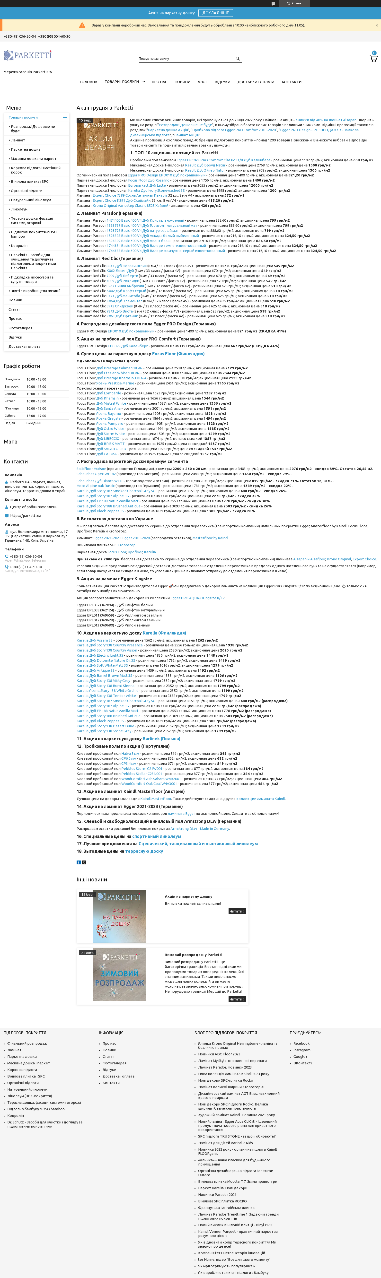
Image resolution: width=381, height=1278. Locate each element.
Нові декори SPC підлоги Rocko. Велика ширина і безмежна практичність (233, 1057)
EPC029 (114, 346)
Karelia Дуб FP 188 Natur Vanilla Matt (108, 501)
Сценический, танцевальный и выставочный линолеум (198, 843)
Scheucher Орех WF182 (96, 474)
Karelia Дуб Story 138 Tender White (106, 696)
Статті (14, 309)
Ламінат (18, 140)
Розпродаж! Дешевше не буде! (33, 128)
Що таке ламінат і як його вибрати (228, 1248)
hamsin (112, 398)
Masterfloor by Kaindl (210, 538)
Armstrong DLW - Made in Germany (199, 828)
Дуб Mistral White (111, 403)
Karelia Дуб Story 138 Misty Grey (103, 680)
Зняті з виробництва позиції (35, 291)
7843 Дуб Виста (119, 311)
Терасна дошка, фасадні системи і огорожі (44, 1054)
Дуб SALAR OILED (111, 449)
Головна (88, 82)
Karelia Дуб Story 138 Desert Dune (105, 726)
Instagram (301, 1001)
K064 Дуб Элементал (124, 301)
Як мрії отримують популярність (226, 1217)
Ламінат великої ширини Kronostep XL (231, 1038)
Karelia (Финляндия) (164, 632)
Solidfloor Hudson (91, 469)
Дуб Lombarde (108, 393)
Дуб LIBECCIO (107, 438)
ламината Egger (181, 813)
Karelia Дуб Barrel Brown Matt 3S (104, 675)
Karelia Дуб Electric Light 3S (100, 655)
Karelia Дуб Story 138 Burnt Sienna (105, 686)
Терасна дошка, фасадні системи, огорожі (32, 220)
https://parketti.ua (25, 515)
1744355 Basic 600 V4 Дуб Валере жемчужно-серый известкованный (166, 251)
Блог (202, 82)
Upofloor (135, 552)
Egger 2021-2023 (107, 538)
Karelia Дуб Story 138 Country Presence (110, 645)
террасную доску (144, 851)
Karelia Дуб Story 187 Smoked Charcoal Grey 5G (116, 491)
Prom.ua (214, 1268)
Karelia (83, 511)
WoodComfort (133, 784)
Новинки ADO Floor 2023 (219, 1005)
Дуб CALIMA (106, 454)
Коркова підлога (22, 1021)
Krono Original (339, 559)
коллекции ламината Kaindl (260, 799)
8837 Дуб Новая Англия (126, 266)
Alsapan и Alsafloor (309, 559)
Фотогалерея (20, 328)
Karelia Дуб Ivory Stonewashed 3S (156, 190)
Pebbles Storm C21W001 (141, 768)
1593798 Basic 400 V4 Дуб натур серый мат (143, 230)
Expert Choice (364, 559)
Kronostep (126, 545)
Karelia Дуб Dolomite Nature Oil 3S (106, 660)
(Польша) (170, 738)
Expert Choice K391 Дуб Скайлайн (122, 200)
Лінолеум (19, 209)
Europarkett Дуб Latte (147, 185)
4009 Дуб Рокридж (122, 281)
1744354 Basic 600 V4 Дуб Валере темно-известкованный (156, 245)
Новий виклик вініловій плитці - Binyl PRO (235, 1176)
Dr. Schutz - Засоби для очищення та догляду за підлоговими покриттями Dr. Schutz (33, 261)
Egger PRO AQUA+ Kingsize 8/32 (197, 598)
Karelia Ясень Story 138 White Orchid (107, 690)
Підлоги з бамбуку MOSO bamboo (36, 1060)
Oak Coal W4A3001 (161, 784)
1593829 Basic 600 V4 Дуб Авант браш (138, 241)
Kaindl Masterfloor (155, 799)
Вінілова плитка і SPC (29, 181)
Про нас (159, 82)
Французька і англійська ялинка (226, 1159)
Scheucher (86, 481)
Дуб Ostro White (110, 428)
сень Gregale (109, 418)
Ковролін (19, 245)
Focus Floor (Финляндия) (178, 353)
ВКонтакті (302, 1014)
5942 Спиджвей (119, 306)
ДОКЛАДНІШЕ (215, 13)
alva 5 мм (131, 753)
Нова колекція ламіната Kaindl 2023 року (233, 1025)
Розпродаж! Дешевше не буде (185, 125)
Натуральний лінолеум (31, 200)
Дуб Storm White (110, 434)
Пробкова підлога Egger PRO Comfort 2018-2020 (234, 130)
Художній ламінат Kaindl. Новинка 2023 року (236, 1066)
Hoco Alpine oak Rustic (96, 486)
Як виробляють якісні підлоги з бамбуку (233, 1224)
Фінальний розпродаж (27, 995)
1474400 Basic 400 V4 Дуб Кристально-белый (145, 220)
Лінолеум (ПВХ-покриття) (29, 1047)
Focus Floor (116, 552)
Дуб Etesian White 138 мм (118, 373)
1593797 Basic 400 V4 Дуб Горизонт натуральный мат (152, 225)
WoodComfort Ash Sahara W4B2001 (151, 779)
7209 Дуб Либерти (122, 276)
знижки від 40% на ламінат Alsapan (326, 120)
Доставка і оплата (256, 82)
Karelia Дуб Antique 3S (96, 670)
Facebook (301, 995)
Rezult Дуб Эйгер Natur (205, 170)
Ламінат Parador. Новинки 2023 (225, 1019)
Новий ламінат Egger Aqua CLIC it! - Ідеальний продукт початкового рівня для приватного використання (237, 1077)
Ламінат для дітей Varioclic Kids (225, 1094)
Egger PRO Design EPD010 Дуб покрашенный (166, 175)
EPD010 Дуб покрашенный (131, 331)
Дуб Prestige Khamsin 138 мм (121, 378)
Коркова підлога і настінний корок (36, 170)
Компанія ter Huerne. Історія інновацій (231, 1204)
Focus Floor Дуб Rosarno (148, 180)
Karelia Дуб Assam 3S (95, 640)
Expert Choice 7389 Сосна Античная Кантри (130, 195)
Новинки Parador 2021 (217, 1146)
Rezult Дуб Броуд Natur (205, 165)
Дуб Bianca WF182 (110, 481)
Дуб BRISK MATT (110, 444)
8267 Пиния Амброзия (125, 286)
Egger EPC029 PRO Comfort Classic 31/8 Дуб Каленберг (223, 160)
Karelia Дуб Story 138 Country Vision (107, 650)
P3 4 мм (130, 763)
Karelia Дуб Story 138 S (96, 731)
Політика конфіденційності (281, 1273)
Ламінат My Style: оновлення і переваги (232, 1012)
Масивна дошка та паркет (33, 158)
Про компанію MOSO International (227, 1230)
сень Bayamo (109, 413)
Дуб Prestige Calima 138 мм (119, 368)
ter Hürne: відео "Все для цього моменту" (234, 1211)
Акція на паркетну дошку (176, 896)
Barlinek (151, 738)
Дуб (100, 408)
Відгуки (222, 82)
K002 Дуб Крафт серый (126, 291)
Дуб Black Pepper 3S (106, 511)
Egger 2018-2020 (136, 538)
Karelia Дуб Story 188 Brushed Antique (109, 506)
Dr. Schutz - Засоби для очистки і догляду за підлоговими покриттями (44, 1075)
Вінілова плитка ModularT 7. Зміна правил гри (237, 1133)
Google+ (300, 1008)
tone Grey (123, 731)
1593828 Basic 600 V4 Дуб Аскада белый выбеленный (153, 236)
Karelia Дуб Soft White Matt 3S (102, 665)
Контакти (291, 82)
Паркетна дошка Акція (168, 130)
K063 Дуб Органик (122, 316)
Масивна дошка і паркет (28, 1014)
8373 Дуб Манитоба (123, 296)
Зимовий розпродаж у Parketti (334, 896)
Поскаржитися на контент (241, 1273)
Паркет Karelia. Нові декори (222, 1139)
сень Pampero (110, 423)
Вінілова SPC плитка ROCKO (222, 1152)
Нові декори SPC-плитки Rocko (225, 1032)
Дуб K (101, 398)
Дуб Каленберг (134, 346)
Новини (182, 82)
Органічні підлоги (26, 191)
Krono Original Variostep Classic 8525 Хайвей (130, 205)
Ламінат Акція (186, 135)
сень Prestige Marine (116, 383)
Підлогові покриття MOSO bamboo (34, 234)
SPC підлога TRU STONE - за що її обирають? (237, 1088)
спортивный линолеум (156, 836)
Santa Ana (112, 408)
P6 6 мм (130, 758)
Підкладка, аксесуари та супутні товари (32, 279)
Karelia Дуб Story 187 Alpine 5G (103, 496)
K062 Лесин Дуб (120, 271)
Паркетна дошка (25, 149)
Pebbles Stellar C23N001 (141, 774)
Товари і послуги (122, 81)
